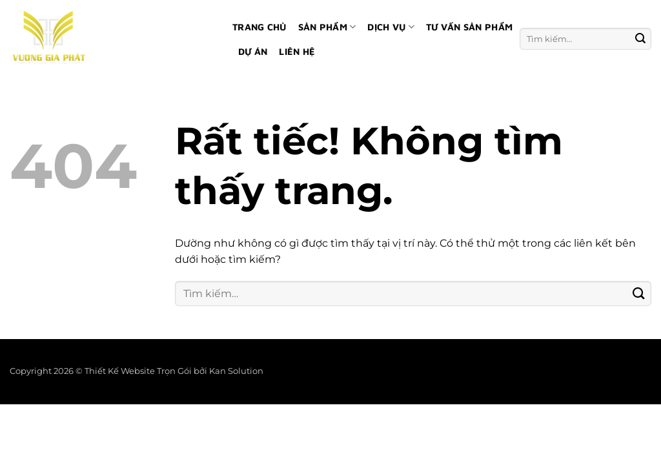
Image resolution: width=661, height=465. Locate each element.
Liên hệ (297, 51)
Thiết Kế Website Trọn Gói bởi (147, 371)
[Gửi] (640, 38)
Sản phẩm (327, 27)
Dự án (252, 51)
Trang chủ (259, 26)
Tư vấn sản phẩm (469, 26)
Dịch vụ (390, 27)
